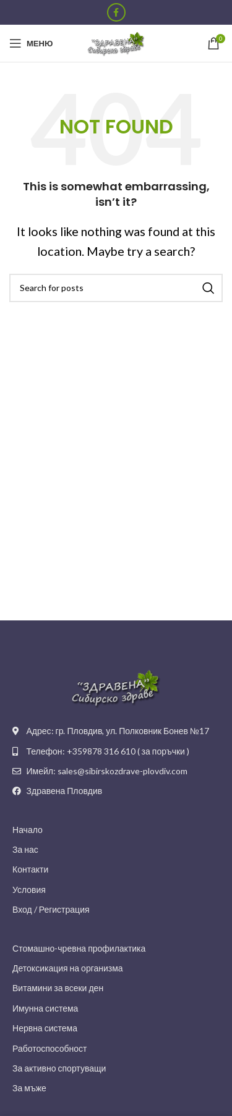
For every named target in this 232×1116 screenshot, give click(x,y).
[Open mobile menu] (31, 43)
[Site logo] (116, 42)
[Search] (116, 288)
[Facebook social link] (116, 12)
